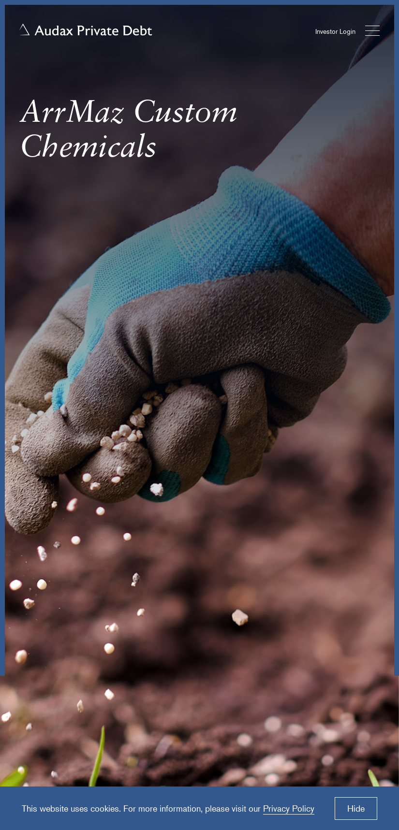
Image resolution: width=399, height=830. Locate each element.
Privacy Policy (288, 808)
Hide (356, 808)
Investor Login (335, 31)
